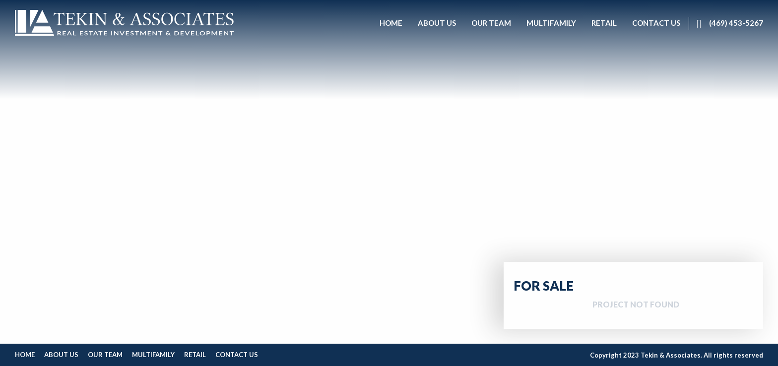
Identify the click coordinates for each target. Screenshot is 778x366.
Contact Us (236, 355)
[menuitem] (391, 23)
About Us (61, 355)
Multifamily (153, 355)
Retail (195, 355)
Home (25, 355)
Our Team (105, 355)
